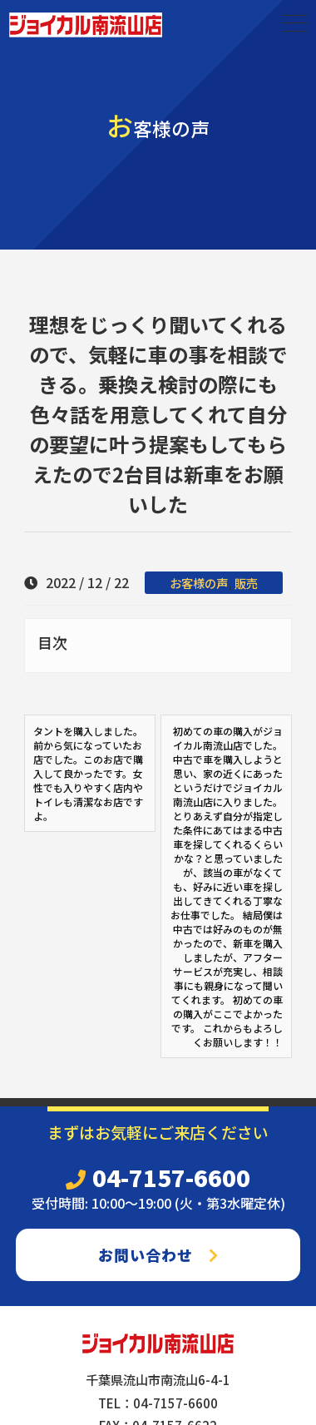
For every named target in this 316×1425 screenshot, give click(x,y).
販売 (246, 582)
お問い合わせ (158, 1254)
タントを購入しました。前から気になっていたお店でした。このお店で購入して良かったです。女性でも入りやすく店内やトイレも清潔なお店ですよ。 (88, 773)
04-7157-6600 (158, 1177)
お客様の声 (199, 582)
